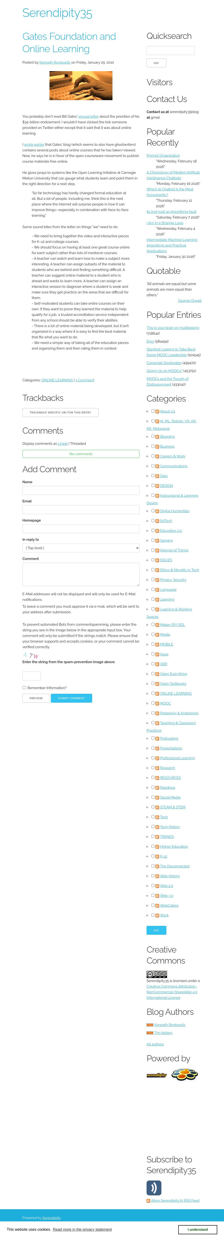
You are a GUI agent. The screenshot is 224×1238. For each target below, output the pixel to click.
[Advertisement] (185, 1117)
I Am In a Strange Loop (165, 223)
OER (163, 664)
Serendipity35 (57, 13)
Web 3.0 (166, 896)
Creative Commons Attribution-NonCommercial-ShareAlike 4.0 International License (172, 992)
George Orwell (190, 301)
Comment (30, 559)
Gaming (166, 540)
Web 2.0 (166, 886)
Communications (173, 466)
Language (168, 590)
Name (27, 482)
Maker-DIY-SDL (172, 625)
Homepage (31, 520)
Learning (167, 599)
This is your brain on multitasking (173, 328)
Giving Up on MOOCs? (164, 371)
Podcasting (169, 738)
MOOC (165, 703)
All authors (155, 1044)
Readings (167, 787)
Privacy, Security (173, 580)
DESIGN (166, 486)
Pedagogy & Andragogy (179, 713)
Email (27, 501)
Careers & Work (172, 456)
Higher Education (174, 846)
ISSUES (166, 560)
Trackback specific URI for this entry (60, 412)
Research (167, 768)
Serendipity (51, 1218)
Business (167, 446)
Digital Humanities (174, 511)
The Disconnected (174, 866)
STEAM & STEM (173, 807)
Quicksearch (169, 36)
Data (164, 476)
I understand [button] (198, 1229)
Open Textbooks (173, 684)
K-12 (163, 856)
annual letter (88, 116)
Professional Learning (177, 758)
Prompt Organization (163, 155)
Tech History (170, 827)
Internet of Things (174, 550)
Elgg (150, 341)
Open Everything (173, 674)
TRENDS (167, 837)
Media (165, 634)
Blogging (167, 437)
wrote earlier (34, 144)
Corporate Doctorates (164, 363)
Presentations (171, 748)
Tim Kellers (163, 1033)
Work (164, 915)
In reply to (30, 539)
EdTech (166, 521)
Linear (63, 444)
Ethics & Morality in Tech (179, 570)
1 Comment (85, 380)
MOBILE (166, 644)
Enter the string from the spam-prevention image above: (68, 662)
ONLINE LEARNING (57, 380)
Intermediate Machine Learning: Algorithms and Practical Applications (172, 245)
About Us (167, 411)
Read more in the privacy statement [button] (82, 1229)
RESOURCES (170, 778)
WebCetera (169, 905)
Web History (170, 876)
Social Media (170, 797)
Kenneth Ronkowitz (54, 62)
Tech (164, 817)
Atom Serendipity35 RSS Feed (175, 1200)
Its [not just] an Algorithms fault (171, 212)
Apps (164, 654)
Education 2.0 (171, 531)
